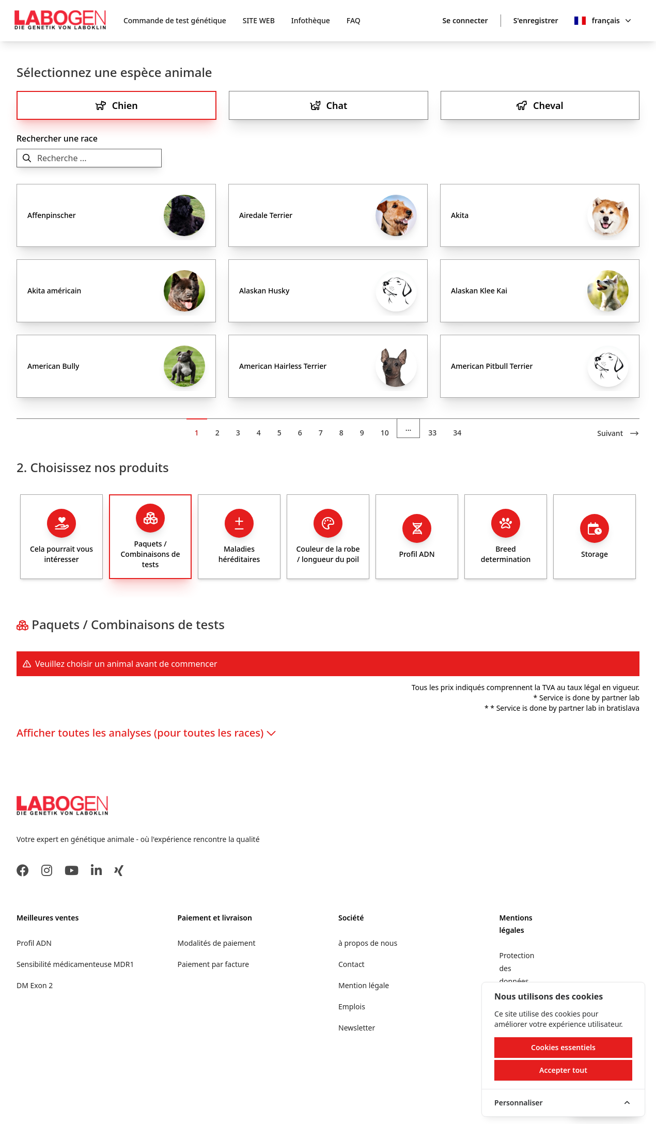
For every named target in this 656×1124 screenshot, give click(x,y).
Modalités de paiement (217, 943)
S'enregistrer (535, 20)
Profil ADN (34, 943)
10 (385, 433)
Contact (351, 964)
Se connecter (465, 20)
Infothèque (310, 20)
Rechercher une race (57, 138)
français (611, 20)
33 (432, 433)
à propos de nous (367, 943)
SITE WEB (259, 20)
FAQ (354, 20)
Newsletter (356, 1028)
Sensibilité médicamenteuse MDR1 (75, 964)
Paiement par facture (213, 964)
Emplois (351, 1006)
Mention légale (363, 985)
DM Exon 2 (35, 985)
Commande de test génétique (174, 20)
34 (457, 433)
